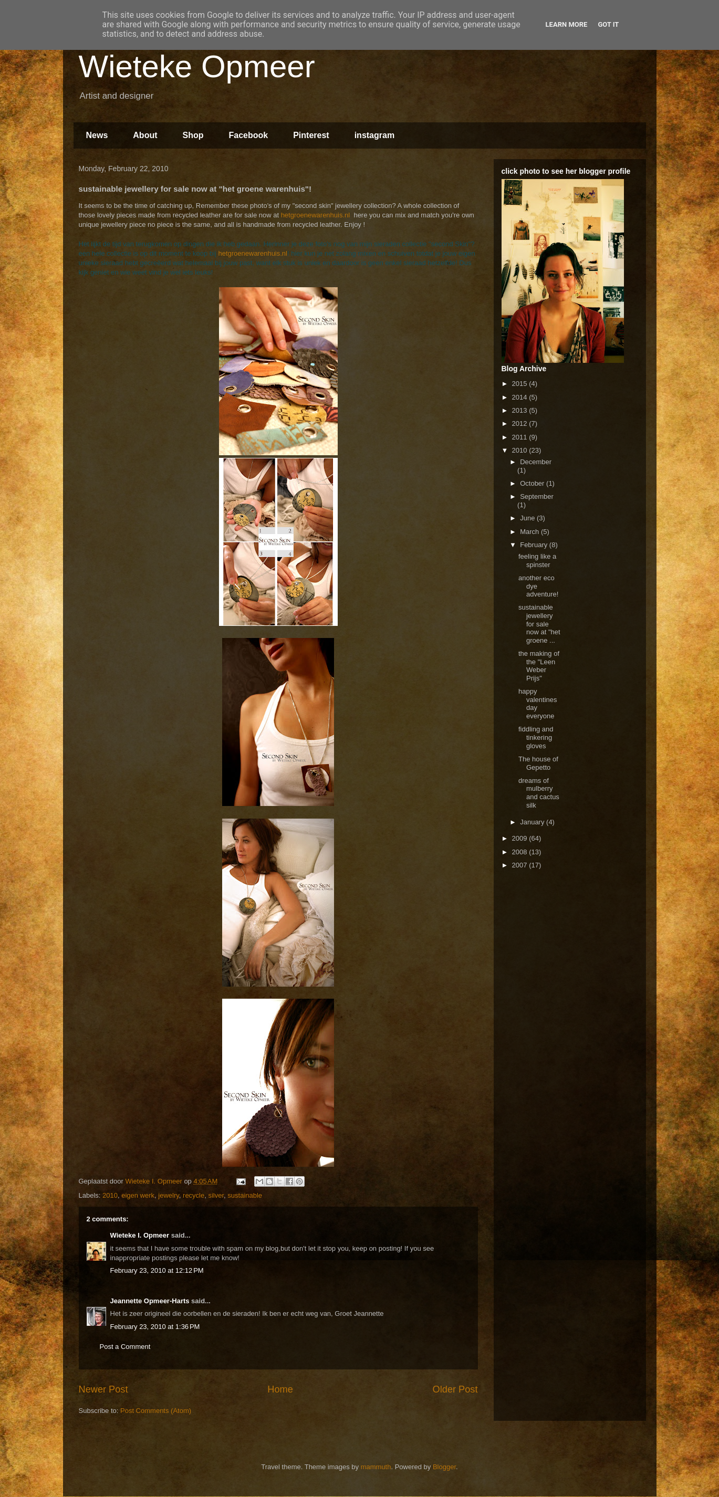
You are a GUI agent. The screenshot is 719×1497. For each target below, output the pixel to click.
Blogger (444, 1467)
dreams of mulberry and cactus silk (538, 793)
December (535, 462)
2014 (520, 397)
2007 (520, 865)
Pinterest (311, 135)
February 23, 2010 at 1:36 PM (155, 1327)
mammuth (376, 1467)
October (533, 483)
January (533, 822)
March (530, 532)
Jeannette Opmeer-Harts (150, 1301)
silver (216, 1195)
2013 (520, 410)
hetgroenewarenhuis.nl (315, 215)
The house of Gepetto (538, 763)
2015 (520, 384)
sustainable (244, 1195)
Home (280, 1389)
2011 (520, 437)
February (534, 545)
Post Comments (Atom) (155, 1411)
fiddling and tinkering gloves (536, 737)
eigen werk (137, 1195)
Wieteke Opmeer (197, 66)
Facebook (248, 135)
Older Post (455, 1389)
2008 (520, 852)
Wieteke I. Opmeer (140, 1235)
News (97, 135)
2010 (110, 1195)
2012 (520, 423)
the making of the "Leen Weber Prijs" (538, 666)
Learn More (567, 24)
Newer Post (103, 1389)
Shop (193, 135)
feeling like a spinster (537, 560)
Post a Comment (125, 1347)
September (537, 496)
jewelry (168, 1195)
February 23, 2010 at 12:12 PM (157, 1270)
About (145, 135)
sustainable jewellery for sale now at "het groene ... (539, 623)
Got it (608, 24)
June (528, 518)
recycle (193, 1195)
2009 (520, 838)
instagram (374, 135)
